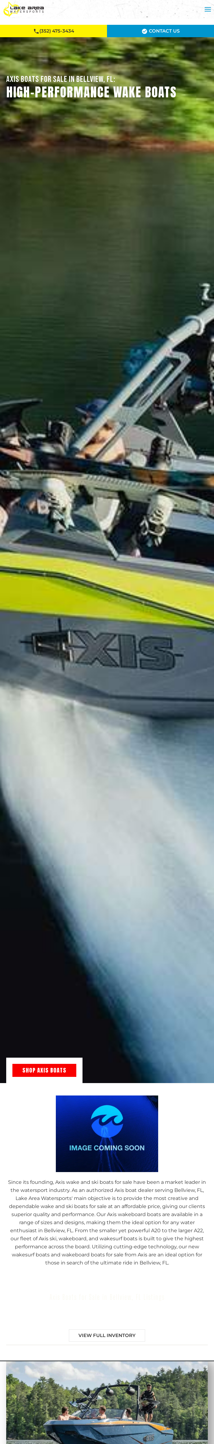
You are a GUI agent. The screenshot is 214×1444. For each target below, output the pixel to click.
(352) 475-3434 (53, 31)
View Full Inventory (107, 1335)
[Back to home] (23, 9)
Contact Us (160, 31)
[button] (208, 9)
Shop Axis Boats (44, 1070)
